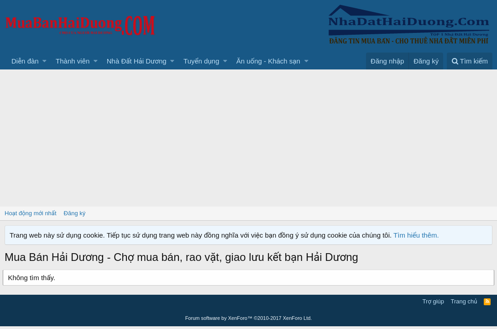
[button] (44, 61)
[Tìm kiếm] (469, 61)
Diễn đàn (25, 61)
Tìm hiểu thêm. (416, 235)
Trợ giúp (433, 301)
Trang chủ (464, 301)
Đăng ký (75, 213)
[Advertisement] (248, 138)
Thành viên (72, 61)
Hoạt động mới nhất (31, 213)
